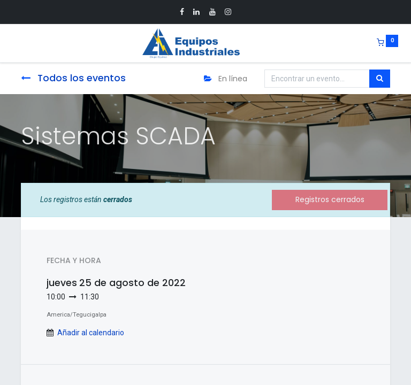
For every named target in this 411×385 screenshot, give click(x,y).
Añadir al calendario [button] (90, 332)
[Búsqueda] (379, 79)
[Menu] (13, 43)
